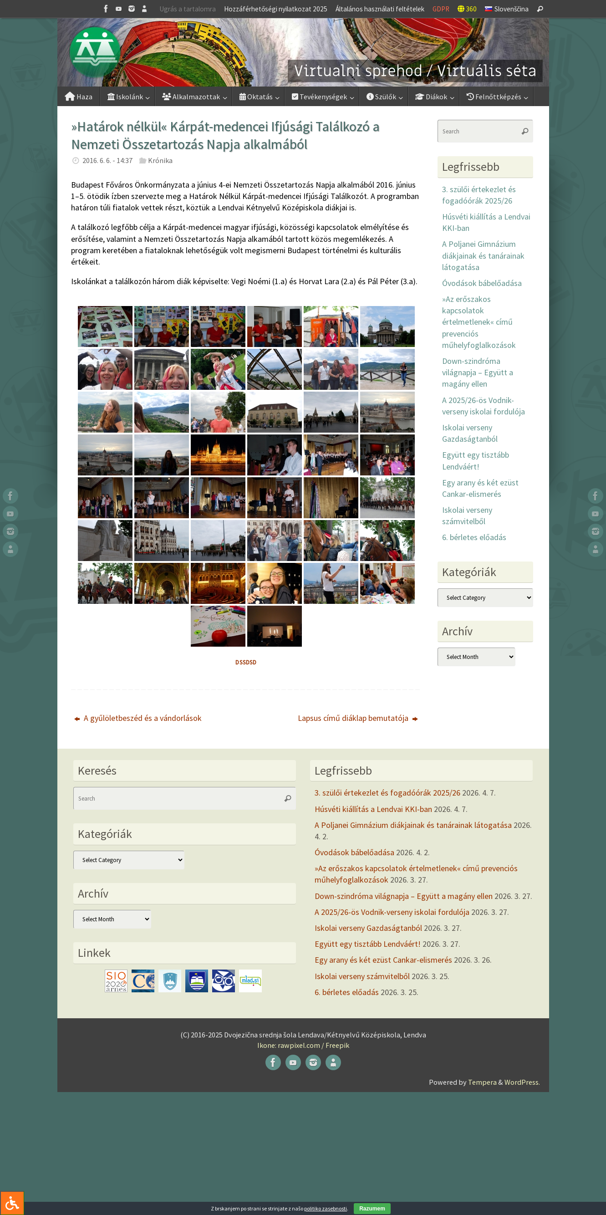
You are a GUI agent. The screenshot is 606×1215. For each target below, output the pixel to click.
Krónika (160, 160)
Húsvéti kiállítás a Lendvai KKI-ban (373, 809)
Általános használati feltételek (380, 9)
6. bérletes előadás (474, 537)
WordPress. (522, 1082)
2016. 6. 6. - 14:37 (107, 160)
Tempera (482, 1082)
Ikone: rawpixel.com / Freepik (303, 1045)
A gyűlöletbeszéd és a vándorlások (138, 718)
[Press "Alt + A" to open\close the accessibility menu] (12, 1203)
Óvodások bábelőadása (482, 283)
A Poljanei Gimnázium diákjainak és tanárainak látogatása (483, 255)
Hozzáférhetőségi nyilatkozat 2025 (275, 9)
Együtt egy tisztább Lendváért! (368, 944)
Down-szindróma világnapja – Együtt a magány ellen (477, 372)
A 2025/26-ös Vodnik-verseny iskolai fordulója (392, 912)
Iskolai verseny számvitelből (362, 976)
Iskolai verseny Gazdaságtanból (368, 928)
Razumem (372, 1208)
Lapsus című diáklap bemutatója (358, 718)
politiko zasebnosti (325, 1208)
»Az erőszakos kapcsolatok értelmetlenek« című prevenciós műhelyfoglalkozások (479, 322)
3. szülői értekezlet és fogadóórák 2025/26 (387, 792)
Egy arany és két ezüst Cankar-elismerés (383, 960)
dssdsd (246, 662)
